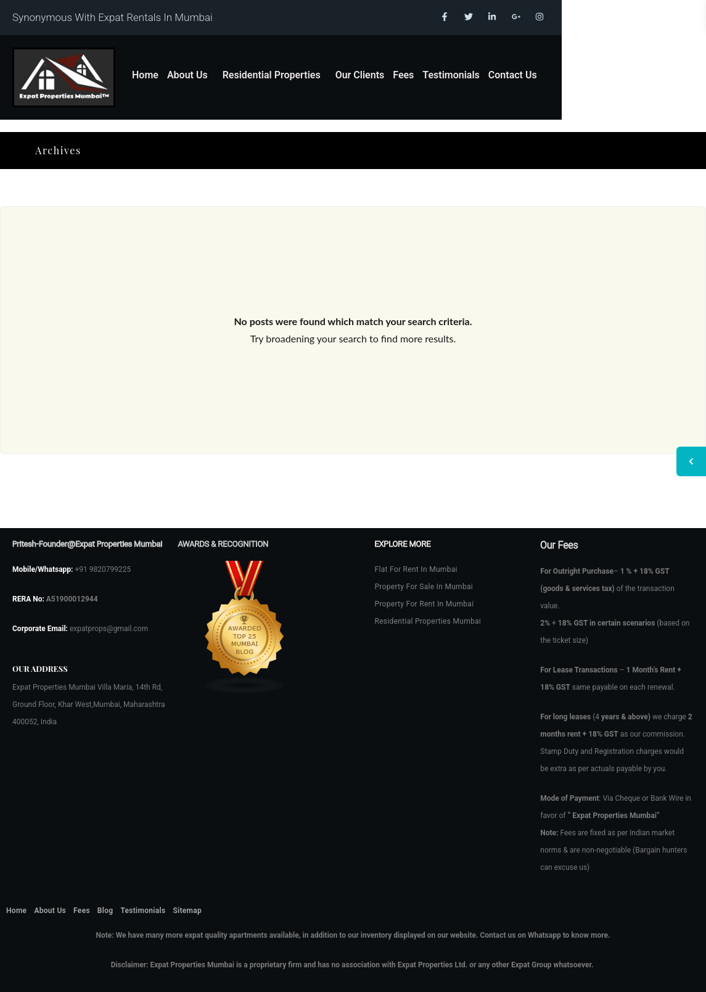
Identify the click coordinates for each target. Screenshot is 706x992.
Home (145, 75)
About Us (187, 75)
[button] (190, 75)
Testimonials (451, 75)
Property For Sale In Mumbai (424, 586)
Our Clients (360, 75)
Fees (403, 75)
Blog (105, 910)
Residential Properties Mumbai (428, 621)
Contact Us (512, 75)
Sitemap (187, 910)
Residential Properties (272, 75)
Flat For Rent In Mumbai (416, 569)
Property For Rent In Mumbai (424, 604)
